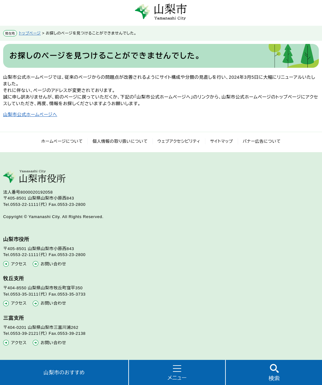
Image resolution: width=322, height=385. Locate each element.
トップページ (30, 33)
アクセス (19, 264)
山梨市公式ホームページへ (30, 114)
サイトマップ (221, 141)
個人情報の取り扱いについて (120, 141)
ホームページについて (62, 141)
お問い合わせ (53, 264)
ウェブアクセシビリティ (179, 141)
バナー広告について (262, 141)
